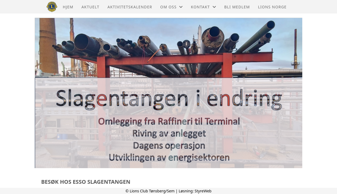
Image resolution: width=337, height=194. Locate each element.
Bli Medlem (237, 6)
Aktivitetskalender (129, 6)
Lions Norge (272, 6)
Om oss (171, 6)
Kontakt (203, 6)
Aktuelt (91, 6)
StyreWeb (203, 190)
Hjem (68, 6)
